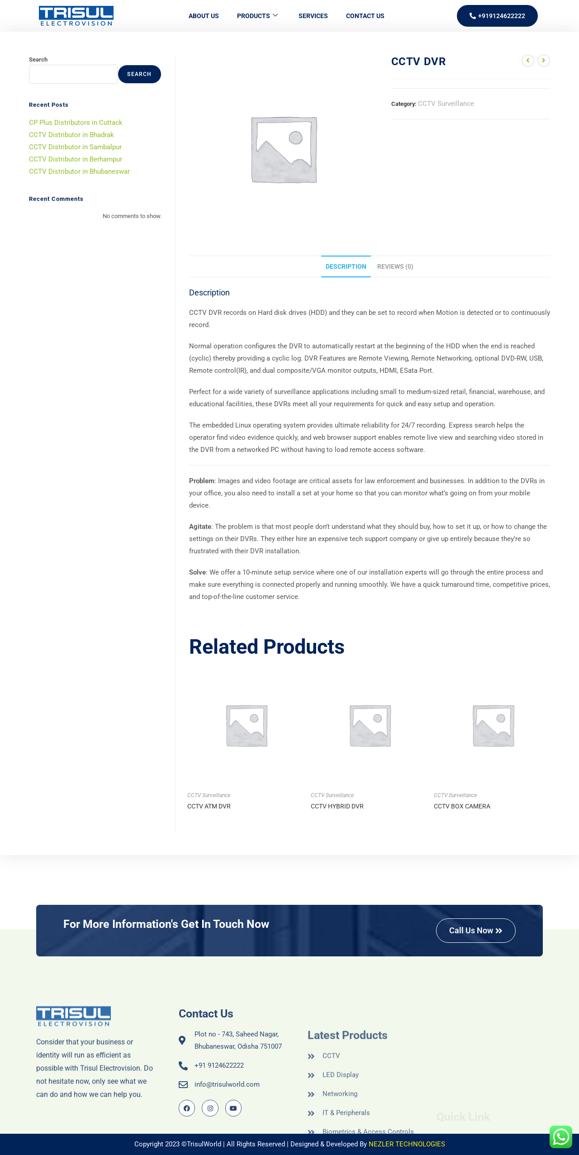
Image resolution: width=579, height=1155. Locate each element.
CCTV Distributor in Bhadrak (71, 135)
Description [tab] (346, 266)
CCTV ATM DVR (209, 806)
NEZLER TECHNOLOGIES (407, 1144)
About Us (204, 15)
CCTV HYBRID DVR (337, 806)
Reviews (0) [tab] (395, 266)
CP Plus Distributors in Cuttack (76, 123)
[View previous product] (528, 60)
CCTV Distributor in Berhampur (75, 159)
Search (38, 59)
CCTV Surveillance (446, 104)
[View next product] (543, 60)
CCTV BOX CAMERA (462, 806)
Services (313, 15)
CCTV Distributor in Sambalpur (75, 147)
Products (257, 16)
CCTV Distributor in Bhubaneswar (79, 171)
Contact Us (365, 15)
